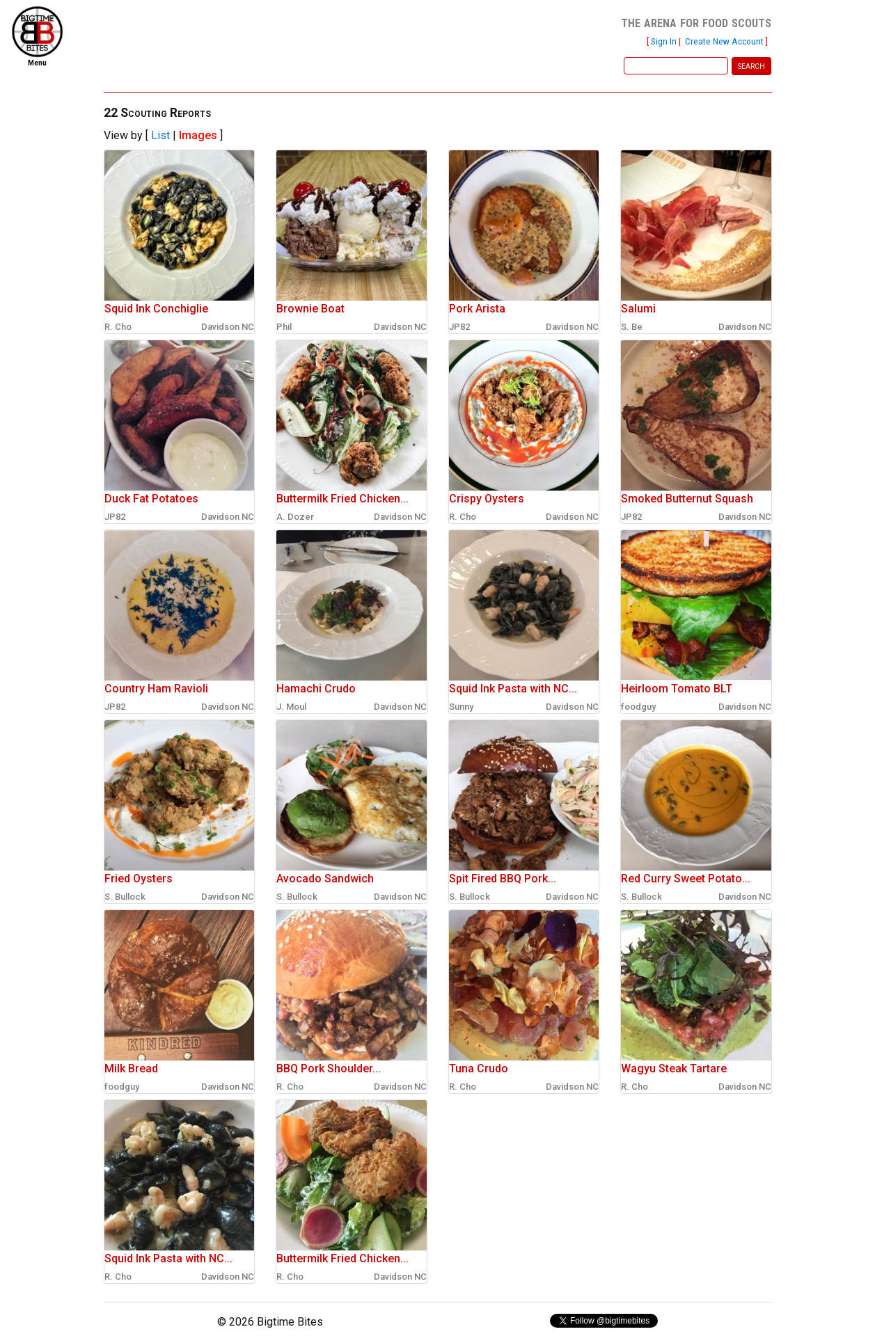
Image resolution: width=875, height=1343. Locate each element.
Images (198, 135)
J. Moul (291, 706)
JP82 (459, 326)
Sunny (461, 706)
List (160, 135)
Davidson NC (227, 326)
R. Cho (118, 326)
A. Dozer (295, 516)
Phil (284, 326)
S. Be (632, 326)
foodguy (638, 706)
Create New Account (724, 41)
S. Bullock (124, 896)
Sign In (664, 41)
